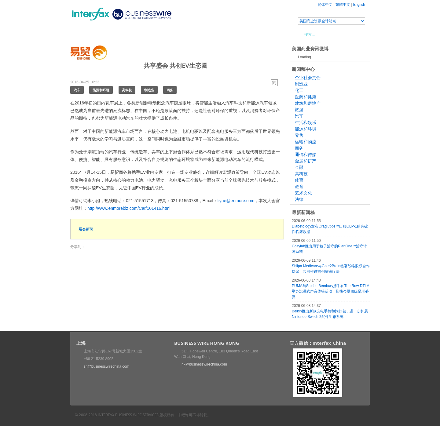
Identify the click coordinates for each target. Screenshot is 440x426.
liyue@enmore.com (236, 200)
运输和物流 (305, 141)
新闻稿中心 (105, 34)
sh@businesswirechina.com (106, 366)
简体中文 (325, 4)
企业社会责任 (308, 77)
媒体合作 (157, 34)
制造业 (149, 90)
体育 (299, 180)
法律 (299, 199)
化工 (299, 90)
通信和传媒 (305, 154)
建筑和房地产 (308, 103)
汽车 (77, 90)
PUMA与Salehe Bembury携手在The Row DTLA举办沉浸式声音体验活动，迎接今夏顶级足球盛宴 (330, 291)
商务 (170, 90)
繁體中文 (343, 4)
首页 (82, 34)
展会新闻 (86, 229)
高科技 (127, 90)
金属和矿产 (305, 160)
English (359, 4)
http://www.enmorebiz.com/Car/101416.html (128, 208)
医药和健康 (305, 96)
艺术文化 (303, 193)
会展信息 (132, 34)
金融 (299, 167)
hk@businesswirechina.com (204, 364)
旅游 (299, 109)
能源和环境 (101, 90)
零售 (299, 135)
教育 (299, 186)
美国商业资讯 (186, 34)
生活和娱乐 (305, 122)
